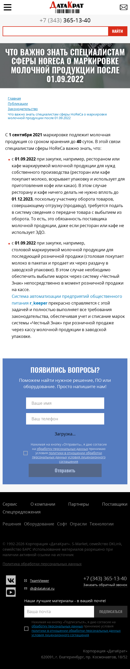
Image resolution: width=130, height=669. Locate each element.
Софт (62, 524)
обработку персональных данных (62, 449)
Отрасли (78, 524)
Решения (12, 524)
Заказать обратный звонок (105, 584)
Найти (117, 31)
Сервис (10, 504)
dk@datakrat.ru (42, 588)
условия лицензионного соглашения (82, 459)
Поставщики (114, 504)
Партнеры (78, 504)
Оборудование (39, 524)
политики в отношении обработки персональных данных (67, 455)
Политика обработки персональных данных (42, 563)
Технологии (102, 524)
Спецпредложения (22, 512)
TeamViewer (39, 580)
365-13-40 (65, 20)
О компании (42, 504)
